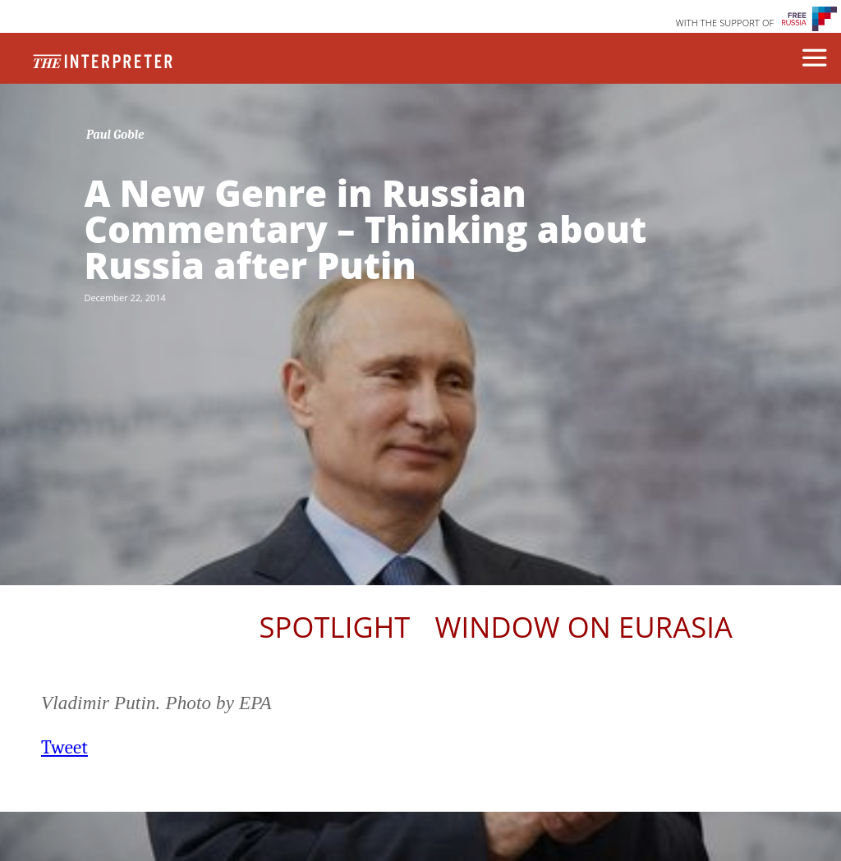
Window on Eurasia (584, 626)
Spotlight (334, 626)
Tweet (64, 747)
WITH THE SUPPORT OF (725, 22)
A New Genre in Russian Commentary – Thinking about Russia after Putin (365, 229)
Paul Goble (115, 134)
